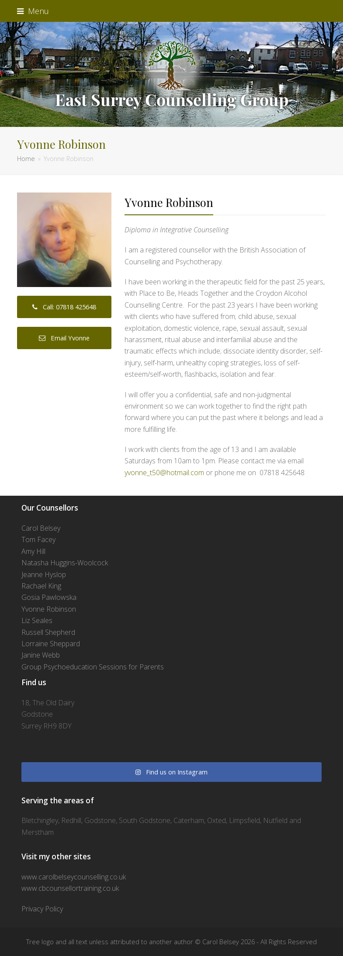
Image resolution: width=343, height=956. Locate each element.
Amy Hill (33, 551)
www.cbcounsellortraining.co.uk (70, 888)
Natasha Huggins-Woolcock (64, 562)
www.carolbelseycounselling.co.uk (73, 877)
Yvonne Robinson (48, 609)
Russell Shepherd (48, 632)
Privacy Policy (42, 909)
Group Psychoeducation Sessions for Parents (92, 667)
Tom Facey (38, 539)
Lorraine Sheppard (50, 643)
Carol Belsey (40, 528)
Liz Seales (36, 620)
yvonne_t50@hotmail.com (164, 472)
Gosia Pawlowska (48, 597)
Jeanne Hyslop (43, 574)
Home (26, 158)
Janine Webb (40, 655)
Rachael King (41, 586)
